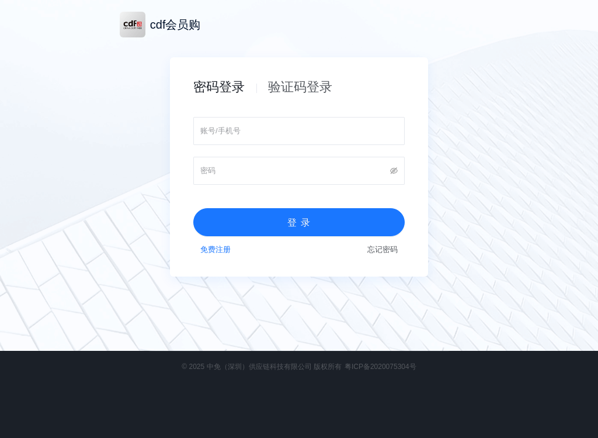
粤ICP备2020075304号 (380, 367)
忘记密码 (382, 249)
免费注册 (215, 249)
